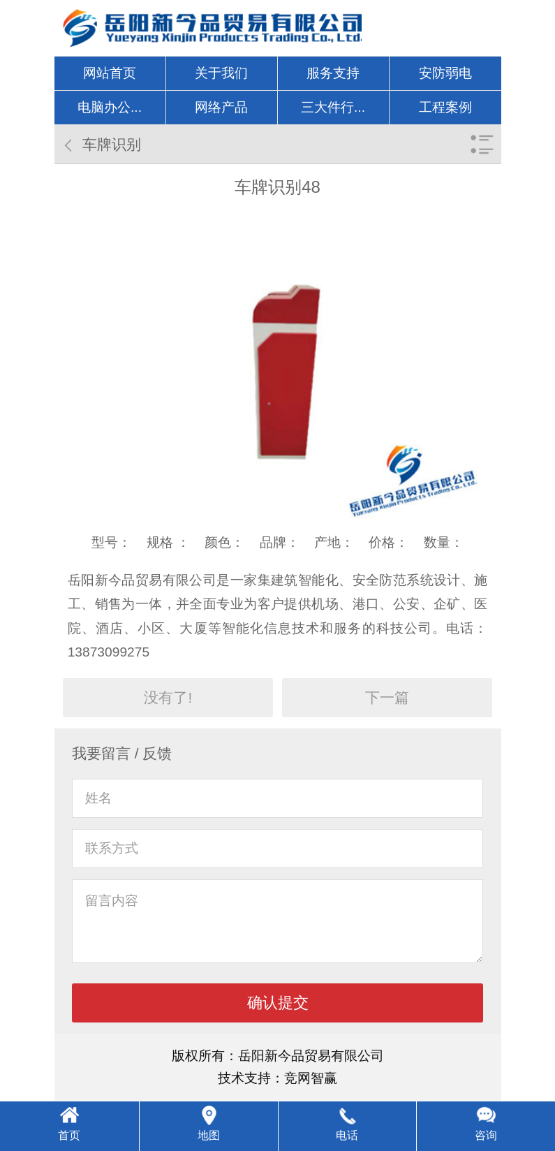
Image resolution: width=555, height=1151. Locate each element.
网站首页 (109, 73)
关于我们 (221, 73)
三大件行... (333, 107)
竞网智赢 (310, 1078)
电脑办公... (109, 107)
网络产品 (221, 107)
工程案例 (445, 107)
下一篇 (387, 697)
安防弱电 (445, 73)
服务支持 (333, 73)
